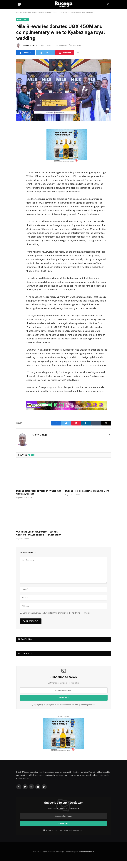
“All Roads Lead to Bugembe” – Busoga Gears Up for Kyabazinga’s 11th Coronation (38, 533)
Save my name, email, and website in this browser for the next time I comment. (56, 613)
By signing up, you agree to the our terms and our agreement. (64, 705)
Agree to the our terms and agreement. (63, 830)
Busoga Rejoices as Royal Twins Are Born (87, 491)
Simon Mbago (29, 45)
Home (18, 12)
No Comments (60, 45)
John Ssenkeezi (87, 852)
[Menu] (19, 4)
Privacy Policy (80, 705)
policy (71, 830)
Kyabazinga (22, 19)
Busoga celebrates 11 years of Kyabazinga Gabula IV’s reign (38, 492)
